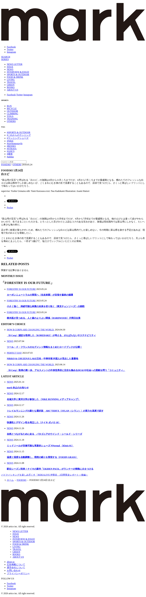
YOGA (10, 116)
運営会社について (16, 567)
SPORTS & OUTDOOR (18, 74)
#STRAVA (12, 148)
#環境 (10, 154)
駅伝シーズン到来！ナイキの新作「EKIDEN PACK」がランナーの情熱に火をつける (50, 469)
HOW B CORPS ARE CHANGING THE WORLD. (30, 329)
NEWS (10, 69)
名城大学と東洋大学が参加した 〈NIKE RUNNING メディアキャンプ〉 (43, 399)
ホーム (10, 480)
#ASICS (10, 151)
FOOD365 (6, 164)
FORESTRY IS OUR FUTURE (21, 289)
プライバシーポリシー (18, 573)
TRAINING (12, 119)
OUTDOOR (12, 111)
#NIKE (10, 141)
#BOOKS (11, 146)
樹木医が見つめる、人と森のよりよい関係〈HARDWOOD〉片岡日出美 (43, 318)
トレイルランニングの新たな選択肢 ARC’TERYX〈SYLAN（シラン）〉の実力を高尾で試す (55, 411)
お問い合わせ (14, 570)
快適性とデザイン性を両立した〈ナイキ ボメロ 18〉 (33, 422)
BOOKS (11, 87)
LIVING (11, 79)
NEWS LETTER (14, 64)
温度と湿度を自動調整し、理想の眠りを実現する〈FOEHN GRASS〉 (42, 457)
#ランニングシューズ (18, 138)
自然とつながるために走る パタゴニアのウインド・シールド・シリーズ (44, 434)
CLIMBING (12, 113)
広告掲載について (16, 564)
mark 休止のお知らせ (18, 387)
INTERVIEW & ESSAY (18, 72)
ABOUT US (12, 90)
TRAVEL (11, 82)
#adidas (10, 157)
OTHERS (11, 121)
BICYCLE (12, 108)
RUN (9, 106)
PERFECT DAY (14, 353)
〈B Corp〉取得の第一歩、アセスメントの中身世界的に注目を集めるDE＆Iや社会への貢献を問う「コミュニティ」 (66, 370)
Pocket (10, 207)
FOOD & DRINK (15, 77)
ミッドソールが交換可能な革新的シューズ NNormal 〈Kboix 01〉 (40, 445)
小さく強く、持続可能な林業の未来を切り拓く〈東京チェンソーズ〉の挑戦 (45, 306)
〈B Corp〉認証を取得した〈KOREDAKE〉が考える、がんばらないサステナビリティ (51, 335)
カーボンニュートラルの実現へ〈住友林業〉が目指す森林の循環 (40, 295)
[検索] (5, 57)
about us (11, 562)
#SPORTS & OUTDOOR (18, 132)
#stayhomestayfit (14, 143)
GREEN (10, 85)
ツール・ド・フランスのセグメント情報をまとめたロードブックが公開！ (44, 347)
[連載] (5, 59)
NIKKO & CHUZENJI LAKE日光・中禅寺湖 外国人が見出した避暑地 (42, 358)
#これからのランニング (19, 135)
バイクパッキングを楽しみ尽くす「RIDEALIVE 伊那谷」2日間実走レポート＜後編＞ (44, 475)
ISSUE (10, 67)
